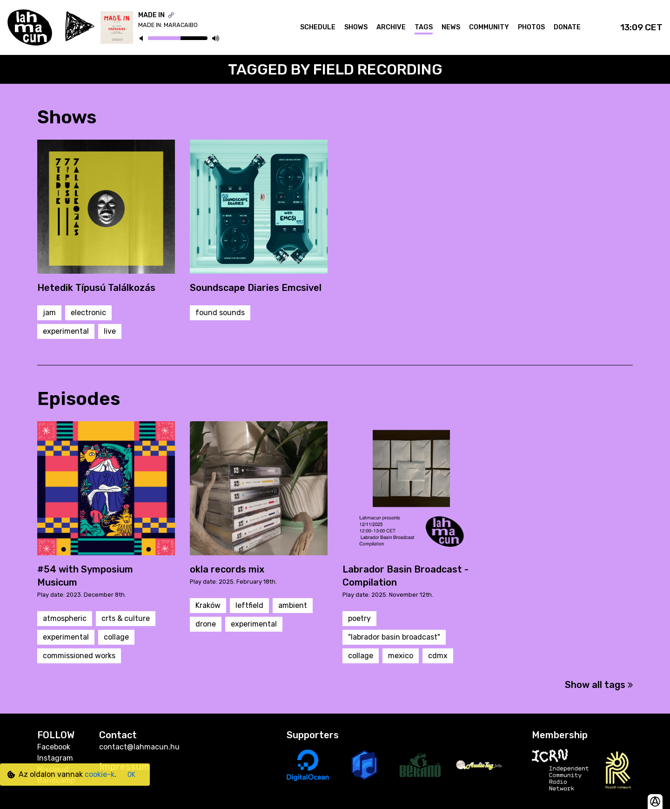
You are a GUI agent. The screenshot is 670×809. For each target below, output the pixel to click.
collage (116, 637)
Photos (531, 27)
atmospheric (65, 618)
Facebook (53, 746)
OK (131, 775)
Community (489, 27)
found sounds (220, 312)
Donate (567, 27)
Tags (424, 27)
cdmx (438, 655)
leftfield (249, 605)
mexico (400, 655)
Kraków (208, 605)
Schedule (317, 27)
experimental (66, 331)
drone (205, 624)
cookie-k (99, 774)
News (451, 27)
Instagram (55, 758)
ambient (292, 605)
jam (49, 312)
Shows (356, 27)
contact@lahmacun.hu (139, 746)
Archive (391, 27)
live (110, 331)
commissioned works (79, 655)
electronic (88, 312)
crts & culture (125, 618)
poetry (359, 618)
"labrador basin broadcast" (394, 637)
